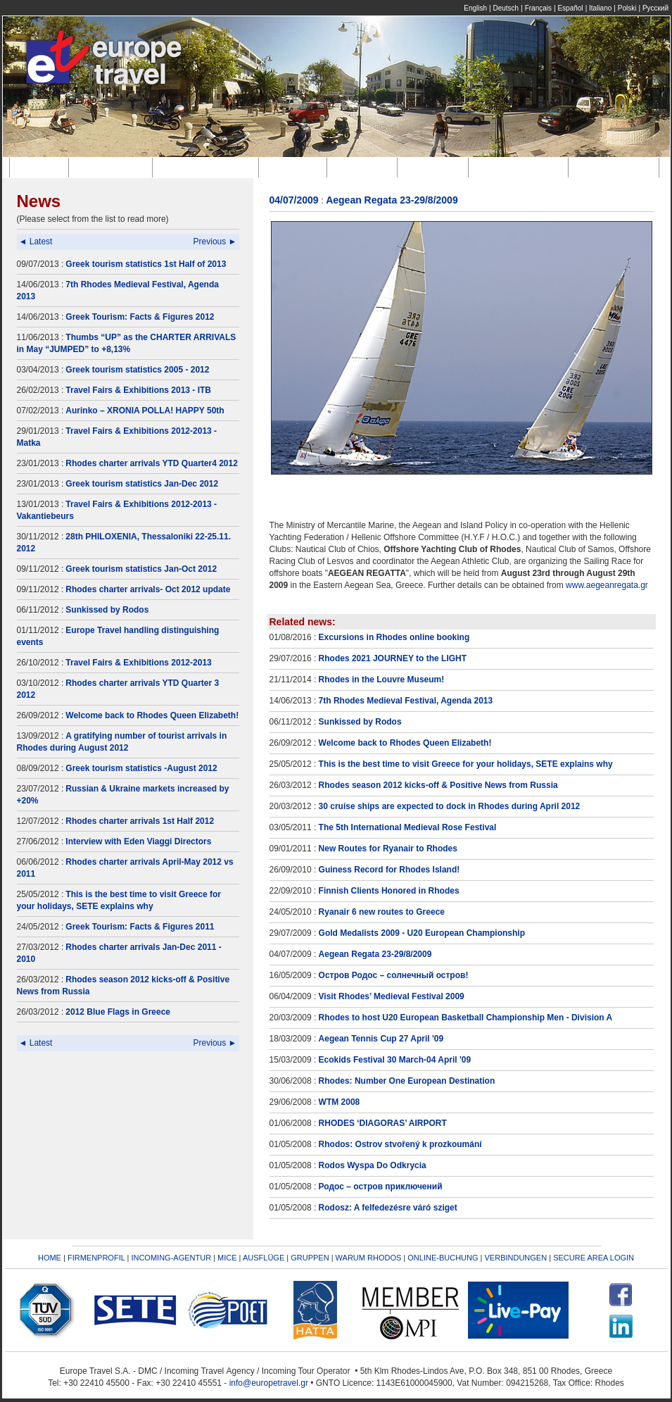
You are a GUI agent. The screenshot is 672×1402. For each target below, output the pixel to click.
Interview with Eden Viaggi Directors (138, 841)
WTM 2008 (339, 1102)
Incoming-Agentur (207, 167)
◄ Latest (36, 241)
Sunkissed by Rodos (106, 610)
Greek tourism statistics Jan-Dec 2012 (141, 484)
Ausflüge (364, 167)
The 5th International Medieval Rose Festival (408, 827)
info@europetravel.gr (268, 1383)
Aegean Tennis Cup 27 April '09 (381, 1039)
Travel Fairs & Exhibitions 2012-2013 (138, 663)
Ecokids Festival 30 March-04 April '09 (395, 1060)
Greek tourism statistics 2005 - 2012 (137, 370)
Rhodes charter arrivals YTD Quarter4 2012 (151, 463)
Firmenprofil (113, 167)
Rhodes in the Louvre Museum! (382, 679)
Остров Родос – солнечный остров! (394, 975)
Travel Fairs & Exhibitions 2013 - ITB (138, 390)
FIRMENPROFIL (96, 1257)
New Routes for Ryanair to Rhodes (388, 848)
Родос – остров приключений (381, 1186)
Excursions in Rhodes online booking (394, 637)
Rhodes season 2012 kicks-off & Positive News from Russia (438, 785)
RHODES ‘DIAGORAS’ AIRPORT (383, 1123)
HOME (49, 1257)
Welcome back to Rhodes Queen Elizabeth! (152, 715)
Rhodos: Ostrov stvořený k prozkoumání (400, 1144)
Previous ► (215, 241)
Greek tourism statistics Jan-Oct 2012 (141, 569)
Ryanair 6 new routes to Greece (382, 912)
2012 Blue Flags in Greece (117, 1012)
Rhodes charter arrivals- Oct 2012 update (147, 589)
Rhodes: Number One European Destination (407, 1081)
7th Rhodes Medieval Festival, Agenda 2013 (406, 701)
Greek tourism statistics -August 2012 (141, 768)
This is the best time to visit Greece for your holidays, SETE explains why (466, 764)
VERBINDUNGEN (516, 1257)
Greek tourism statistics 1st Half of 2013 (145, 264)
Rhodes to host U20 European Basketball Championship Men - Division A (466, 1017)
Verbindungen (616, 167)
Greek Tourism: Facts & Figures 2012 (139, 317)
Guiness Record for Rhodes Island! (389, 870)
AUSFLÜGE (264, 1257)
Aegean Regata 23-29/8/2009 (375, 954)
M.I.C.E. (295, 167)
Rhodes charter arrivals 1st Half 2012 (139, 821)
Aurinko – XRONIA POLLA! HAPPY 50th (144, 410)
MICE (227, 1257)
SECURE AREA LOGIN (593, 1257)
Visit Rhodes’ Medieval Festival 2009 (391, 996)
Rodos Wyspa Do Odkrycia (372, 1165)
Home (41, 167)
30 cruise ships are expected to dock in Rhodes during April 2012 (450, 806)
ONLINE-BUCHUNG (442, 1257)
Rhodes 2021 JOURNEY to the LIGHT (393, 658)
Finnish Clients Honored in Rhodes (389, 891)
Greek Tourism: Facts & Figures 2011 (139, 927)
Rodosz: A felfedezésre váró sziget (388, 1208)
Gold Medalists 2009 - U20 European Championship (422, 933)
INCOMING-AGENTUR (171, 1257)
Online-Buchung (520, 167)
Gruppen (435, 167)
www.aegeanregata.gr (607, 585)
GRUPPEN (310, 1257)
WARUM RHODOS (369, 1257)
